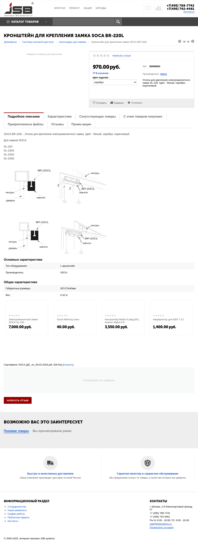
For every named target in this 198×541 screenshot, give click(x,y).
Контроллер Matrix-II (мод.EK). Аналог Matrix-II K (122, 321)
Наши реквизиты (17, 510)
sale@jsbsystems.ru (161, 523)
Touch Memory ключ (68, 319)
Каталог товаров (25, 21)
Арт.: (145, 66)
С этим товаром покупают (143, 116)
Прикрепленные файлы (26, 124)
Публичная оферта (18, 517)
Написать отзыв (122, 55)
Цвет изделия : (101, 77)
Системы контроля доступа (38, 42)
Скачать (68, 364)
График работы (16, 513)
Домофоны (10, 42)
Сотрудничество (17, 506)
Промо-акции (81, 124)
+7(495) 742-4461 (180, 9)
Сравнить (119, 103)
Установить (136, 102)
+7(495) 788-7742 (180, 5)
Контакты (189, 11)
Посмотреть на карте (162, 527)
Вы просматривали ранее (52, 431)
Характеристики (60, 116)
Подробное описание (24, 116)
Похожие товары (16, 431)
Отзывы (57, 124)
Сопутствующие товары (97, 116)
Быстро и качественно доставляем (50, 473)
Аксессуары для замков (72, 42)
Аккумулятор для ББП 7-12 (168, 319)
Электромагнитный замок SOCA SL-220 (23, 321)
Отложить (101, 103)
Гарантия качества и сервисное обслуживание (147, 473)
